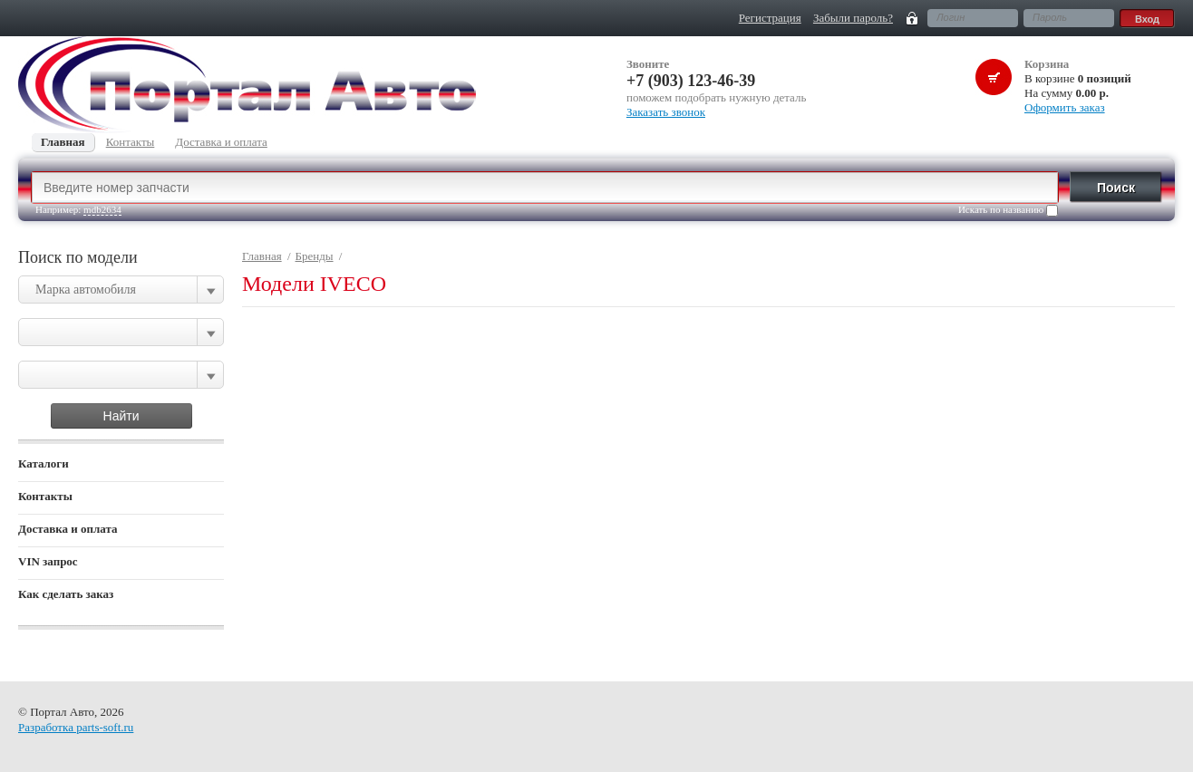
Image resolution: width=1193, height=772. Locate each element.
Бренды (315, 256)
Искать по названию (1008, 210)
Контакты (45, 496)
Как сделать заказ (65, 594)
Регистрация (770, 17)
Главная (262, 256)
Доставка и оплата (68, 529)
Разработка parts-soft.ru (75, 727)
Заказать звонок (665, 112)
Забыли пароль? (853, 17)
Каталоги (43, 463)
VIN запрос (48, 561)
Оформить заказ (1064, 107)
